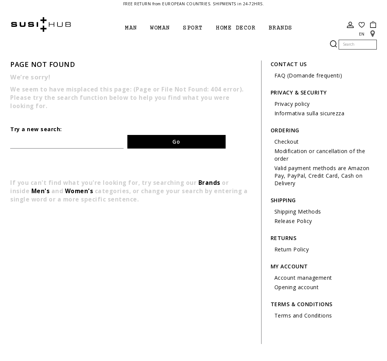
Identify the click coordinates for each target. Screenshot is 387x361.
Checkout (286, 141)
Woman (160, 28)
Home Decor (235, 28)
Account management (303, 277)
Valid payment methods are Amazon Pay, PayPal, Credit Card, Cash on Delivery (322, 175)
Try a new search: (36, 129)
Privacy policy (292, 103)
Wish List (361, 25)
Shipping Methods (297, 211)
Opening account (296, 287)
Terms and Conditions (303, 315)
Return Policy (291, 249)
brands (281, 28)
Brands (209, 183)
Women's (79, 191)
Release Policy (293, 221)
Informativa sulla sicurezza (309, 113)
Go (176, 141)
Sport (193, 28)
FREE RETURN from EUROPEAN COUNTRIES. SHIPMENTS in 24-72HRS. (193, 3)
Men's (40, 191)
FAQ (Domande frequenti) (308, 75)
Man (131, 28)
